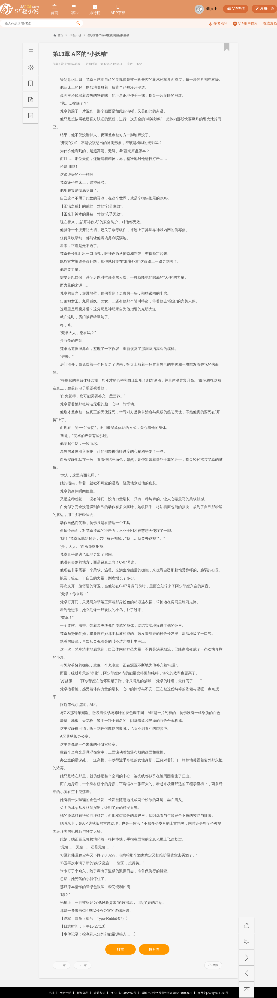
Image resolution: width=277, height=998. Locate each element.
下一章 (82, 965)
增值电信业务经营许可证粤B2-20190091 (167, 993)
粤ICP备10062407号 (123, 993)
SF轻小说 (75, 35)
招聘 (51, 993)
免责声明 (65, 993)
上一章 (61, 965)
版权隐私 (82, 993)
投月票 (154, 949)
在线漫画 (270, 23)
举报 (213, 965)
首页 (60, 35)
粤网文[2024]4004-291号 (213, 993)
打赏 (120, 949)
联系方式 (99, 993)
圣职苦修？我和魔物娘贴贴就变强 (108, 35)
